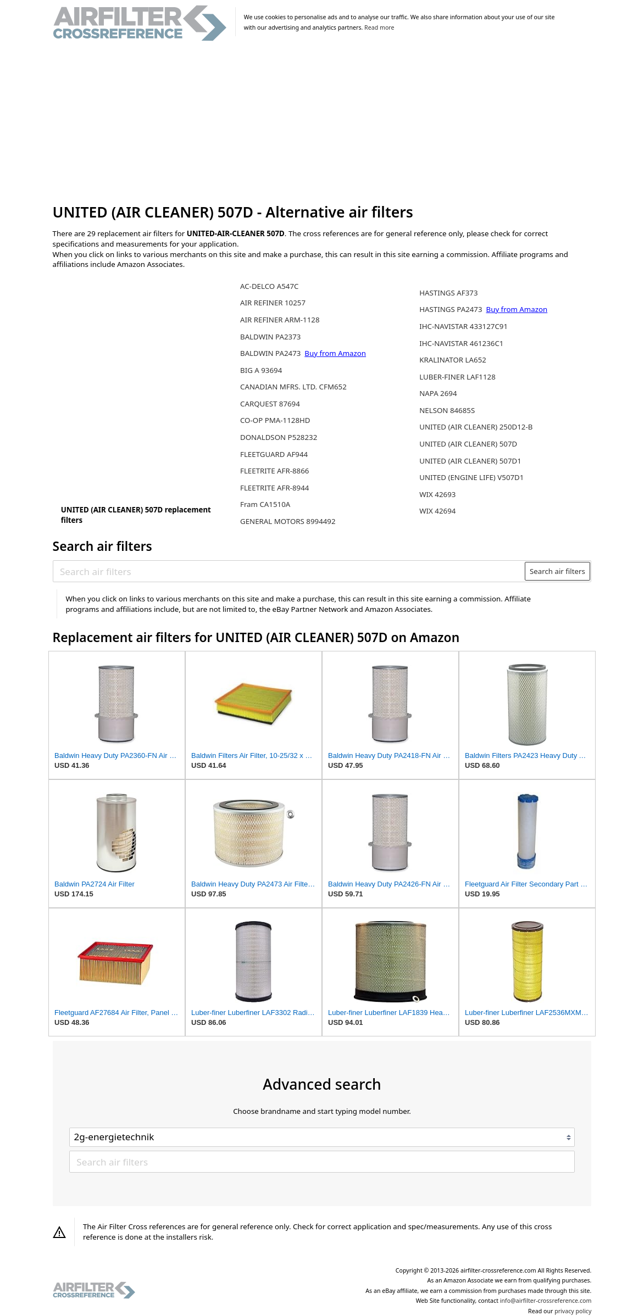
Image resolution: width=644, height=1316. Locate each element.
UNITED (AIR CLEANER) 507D (468, 444)
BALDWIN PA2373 (270, 337)
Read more (379, 27)
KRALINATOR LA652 (452, 360)
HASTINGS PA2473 (451, 309)
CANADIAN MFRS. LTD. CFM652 (293, 387)
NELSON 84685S (447, 410)
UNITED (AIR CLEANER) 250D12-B (475, 427)
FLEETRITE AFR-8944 (274, 488)
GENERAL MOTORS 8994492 (288, 521)
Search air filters (557, 571)
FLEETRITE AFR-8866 (274, 471)
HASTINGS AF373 (448, 293)
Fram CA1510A (265, 504)
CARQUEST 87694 (270, 404)
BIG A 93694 (261, 370)
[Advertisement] (322, 123)
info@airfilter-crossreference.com (546, 1300)
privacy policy (572, 1311)
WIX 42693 (437, 494)
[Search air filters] (289, 571)
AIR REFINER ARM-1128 (280, 320)
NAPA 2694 (438, 393)
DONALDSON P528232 (278, 437)
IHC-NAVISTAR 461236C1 (461, 343)
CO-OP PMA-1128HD (275, 420)
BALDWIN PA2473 (271, 353)
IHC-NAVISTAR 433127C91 (463, 326)
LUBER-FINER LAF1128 (457, 377)
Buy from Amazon (335, 353)
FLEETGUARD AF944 (274, 454)
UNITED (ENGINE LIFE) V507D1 (471, 477)
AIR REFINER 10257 (273, 303)
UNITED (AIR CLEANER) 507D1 (470, 461)
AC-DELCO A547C (269, 286)
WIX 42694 (437, 511)
